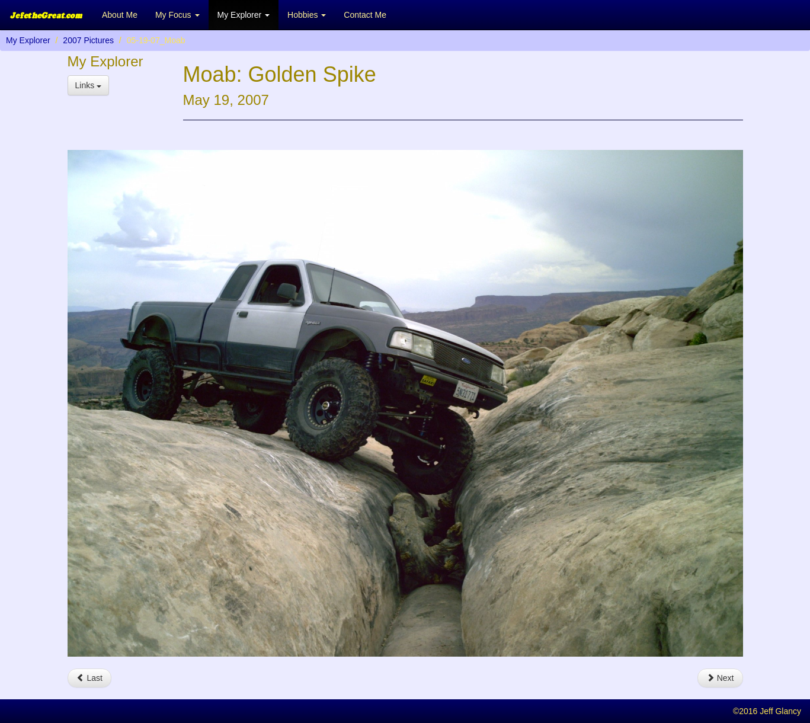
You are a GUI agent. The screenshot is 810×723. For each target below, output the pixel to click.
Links (88, 85)
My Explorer (28, 40)
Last (89, 678)
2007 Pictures (88, 40)
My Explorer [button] (243, 15)
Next (720, 678)
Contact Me (365, 15)
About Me (119, 15)
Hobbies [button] (306, 15)
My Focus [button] (177, 15)
